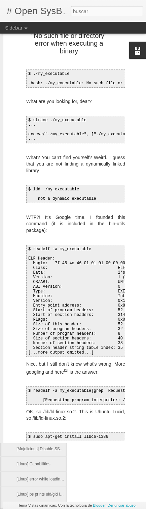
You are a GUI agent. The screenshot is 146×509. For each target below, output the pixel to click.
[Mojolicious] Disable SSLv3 (41, 449)
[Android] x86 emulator (36, 418)
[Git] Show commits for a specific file (48, 343)
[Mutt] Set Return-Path (36, 358)
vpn (117, 358)
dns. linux (108, 353)
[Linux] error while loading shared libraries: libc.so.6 (62, 479)
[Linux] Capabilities (33, 464)
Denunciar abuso (122, 505)
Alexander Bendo (111, 344)
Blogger (99, 505)
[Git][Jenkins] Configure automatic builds (52, 373)
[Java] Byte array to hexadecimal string (51, 433)
